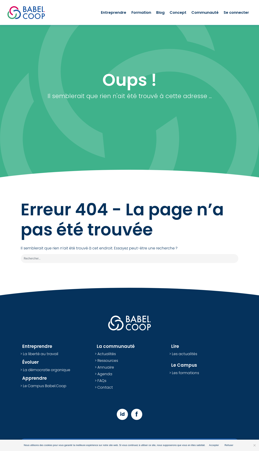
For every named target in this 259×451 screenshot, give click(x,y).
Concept (178, 12)
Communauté (205, 12)
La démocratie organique (46, 369)
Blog (160, 12)
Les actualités (184, 353)
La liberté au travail (40, 353)
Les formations (185, 372)
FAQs (101, 380)
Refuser (229, 445)
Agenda (104, 374)
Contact (105, 387)
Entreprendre (113, 12)
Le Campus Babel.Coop (44, 385)
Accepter (214, 445)
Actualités (106, 353)
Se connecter (236, 12)
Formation (141, 12)
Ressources (107, 360)
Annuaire (105, 367)
